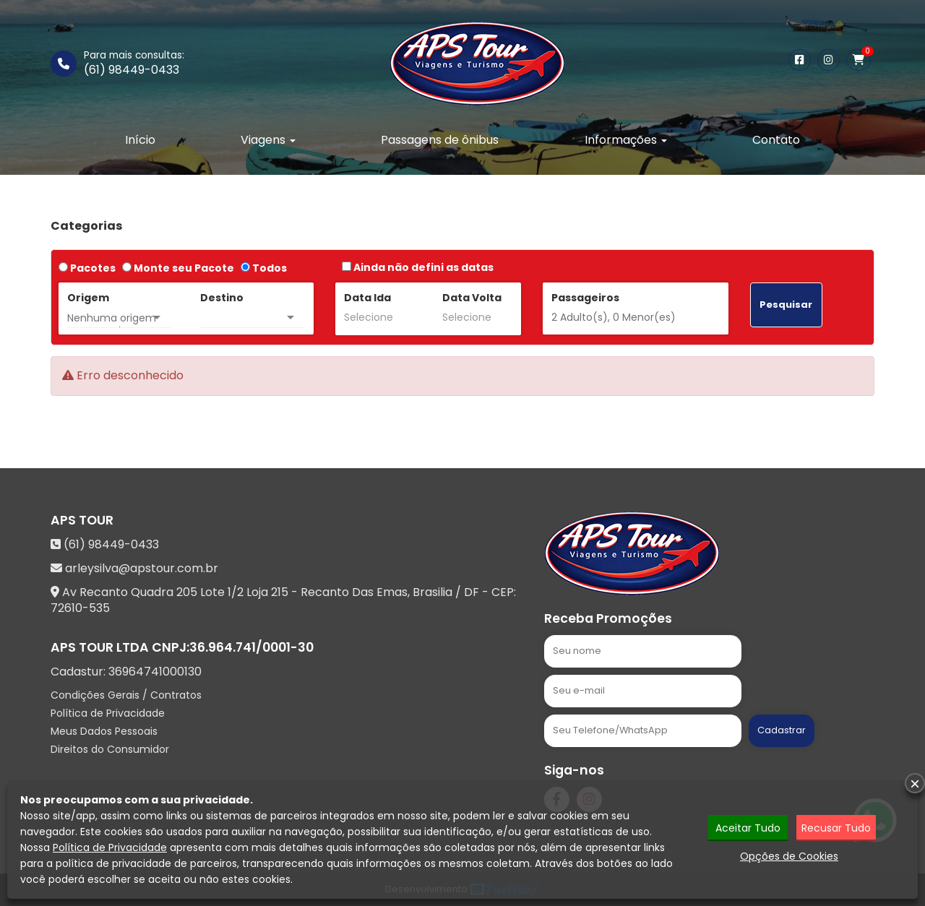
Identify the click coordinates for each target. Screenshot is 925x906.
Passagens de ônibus (440, 139)
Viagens (268, 139)
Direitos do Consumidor (110, 749)
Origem (88, 297)
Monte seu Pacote (178, 268)
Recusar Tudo (836, 828)
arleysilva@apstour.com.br (141, 568)
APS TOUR (82, 520)
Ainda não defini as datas (418, 267)
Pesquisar (786, 304)
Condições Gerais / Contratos (126, 695)
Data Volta (472, 297)
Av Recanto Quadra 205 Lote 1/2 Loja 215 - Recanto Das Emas (235, 592)
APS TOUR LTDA (100, 647)
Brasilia (432, 592)
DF (471, 592)
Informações (626, 139)
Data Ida (367, 297)
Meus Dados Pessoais (104, 731)
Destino (222, 297)
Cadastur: (126, 672)
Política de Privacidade (108, 713)
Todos (264, 268)
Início (140, 139)
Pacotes (87, 268)
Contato (776, 139)
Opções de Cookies (789, 856)
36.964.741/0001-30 (251, 647)
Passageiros (585, 297)
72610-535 (80, 608)
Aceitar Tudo (747, 828)
